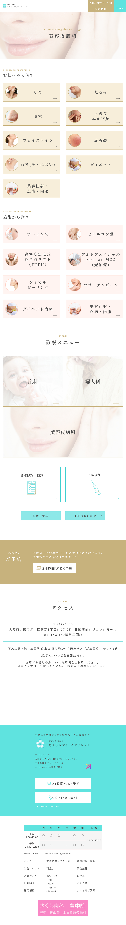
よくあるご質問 (86, 890)
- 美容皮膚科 (52, 891)
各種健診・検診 (86, 861)
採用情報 (29, 890)
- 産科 (49, 879)
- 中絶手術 (51, 887)
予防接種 (82, 868)
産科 (33, 381)
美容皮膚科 (63, 432)
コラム (81, 875)
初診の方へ (30, 875)
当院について (32, 868)
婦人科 (92, 381)
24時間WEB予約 (57, 568)
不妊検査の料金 (85, 516)
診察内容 (51, 875)
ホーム (28, 861)
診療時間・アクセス (58, 861)
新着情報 (101, 9)
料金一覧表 (41, 516)
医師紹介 (29, 883)
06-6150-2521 (65, 797)
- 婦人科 (50, 883)
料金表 (50, 868)
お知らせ (82, 883)
